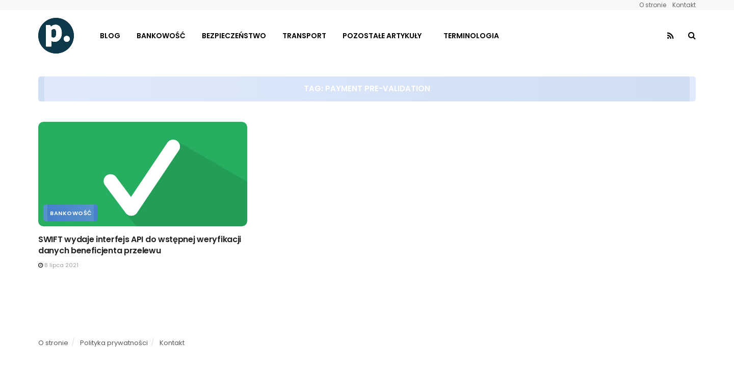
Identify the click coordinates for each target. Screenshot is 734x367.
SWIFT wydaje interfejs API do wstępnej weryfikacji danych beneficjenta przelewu (139, 244)
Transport (304, 36)
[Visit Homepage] (56, 36)
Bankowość (161, 36)
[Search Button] (692, 36)
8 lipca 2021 (58, 265)
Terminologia (471, 36)
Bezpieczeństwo (234, 36)
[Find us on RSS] (670, 36)
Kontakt (684, 5)
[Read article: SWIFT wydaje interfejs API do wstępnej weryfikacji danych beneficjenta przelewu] (142, 174)
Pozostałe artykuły (382, 36)
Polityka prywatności (114, 343)
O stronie (652, 5)
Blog (110, 36)
